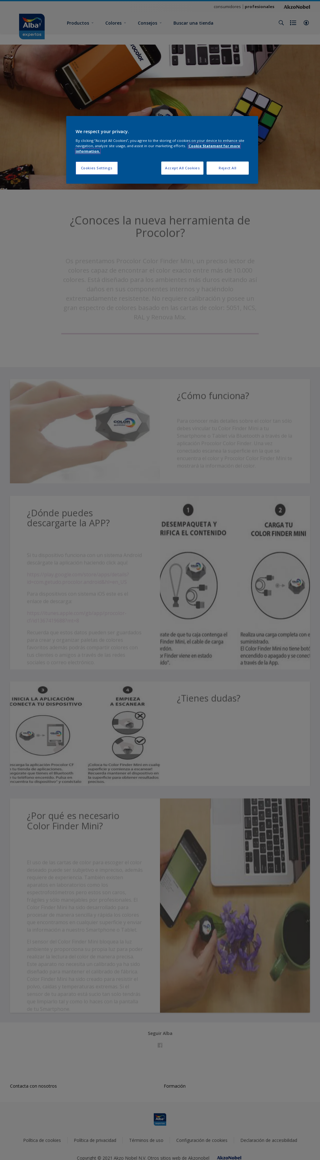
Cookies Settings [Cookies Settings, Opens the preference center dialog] (96, 168)
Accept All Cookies (182, 168)
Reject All (228, 168)
